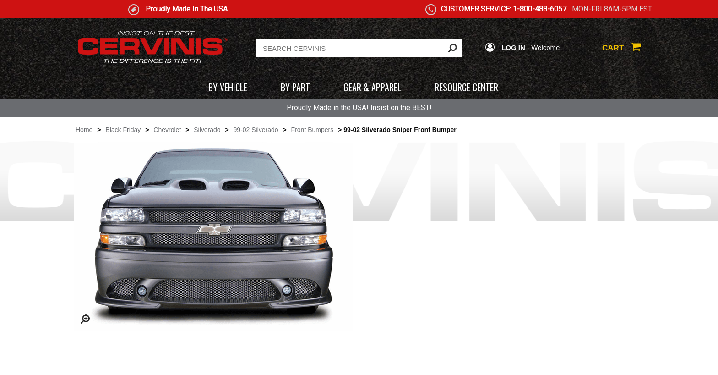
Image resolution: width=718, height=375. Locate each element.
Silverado (207, 129)
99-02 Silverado (256, 129)
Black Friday (123, 129)
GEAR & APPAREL (372, 87)
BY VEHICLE (227, 87)
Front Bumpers (312, 129)
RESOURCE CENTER (466, 87)
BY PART (295, 87)
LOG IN (505, 47)
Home (84, 129)
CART (621, 48)
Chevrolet (167, 129)
